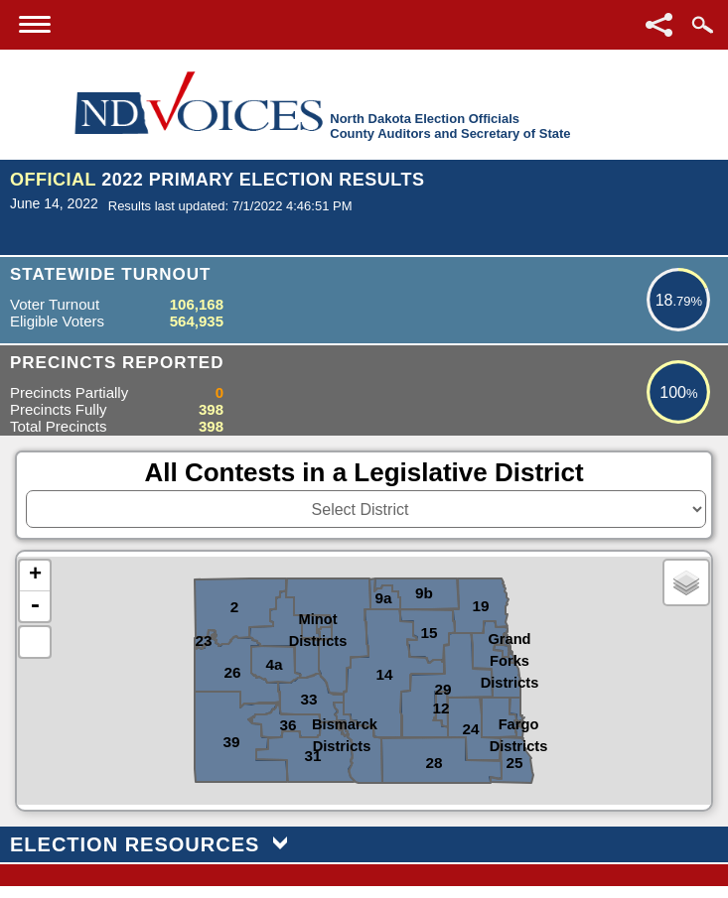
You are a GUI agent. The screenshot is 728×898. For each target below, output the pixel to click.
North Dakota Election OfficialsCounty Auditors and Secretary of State (450, 126)
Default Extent (35, 642)
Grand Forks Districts (510, 637)
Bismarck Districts (341, 722)
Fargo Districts (519, 722)
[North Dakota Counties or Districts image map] (364, 681)
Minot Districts (318, 617)
